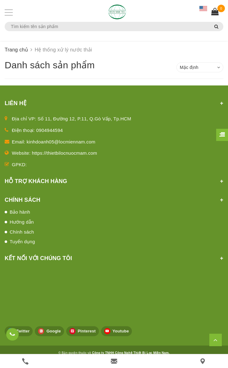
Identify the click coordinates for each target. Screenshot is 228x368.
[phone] (25, 361)
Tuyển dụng (22, 241)
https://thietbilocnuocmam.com (64, 153)
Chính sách (22, 232)
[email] (114, 361)
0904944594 (49, 130)
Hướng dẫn (22, 222)
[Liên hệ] (202, 361)
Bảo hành (20, 212)
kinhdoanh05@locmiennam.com (61, 141)
